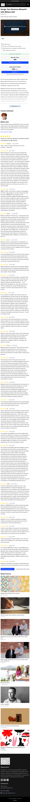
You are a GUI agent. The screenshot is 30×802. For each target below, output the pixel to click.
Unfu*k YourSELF (5, 704)
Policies (15, 800)
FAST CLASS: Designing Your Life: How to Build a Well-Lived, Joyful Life (14, 660)
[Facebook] (5, 780)
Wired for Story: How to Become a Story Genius (12, 615)
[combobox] (16, 4)
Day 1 (3, 38)
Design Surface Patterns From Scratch (10, 593)
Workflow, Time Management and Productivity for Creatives (13, 748)
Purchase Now (15, 29)
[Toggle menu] (28, 4)
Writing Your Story (5, 682)
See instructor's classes (6, 132)
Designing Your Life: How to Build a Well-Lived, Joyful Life (14, 637)
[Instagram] (7, 780)
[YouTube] (2, 780)
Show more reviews (8, 569)
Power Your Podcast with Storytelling (10, 726)
